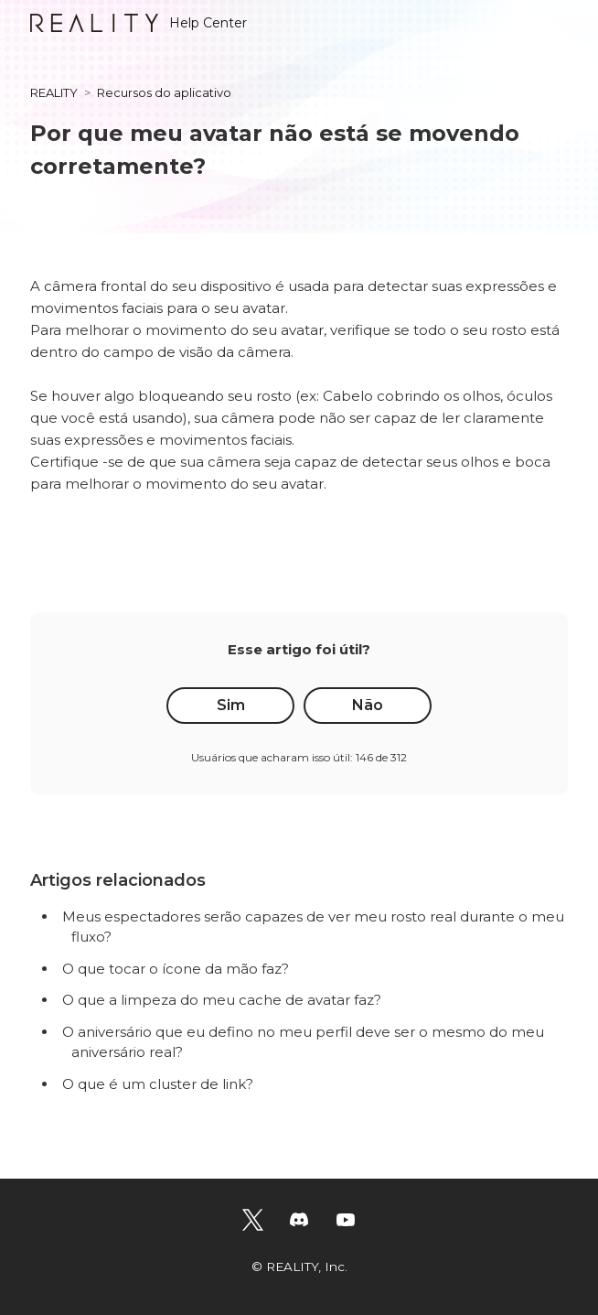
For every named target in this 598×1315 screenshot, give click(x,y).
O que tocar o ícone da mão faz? (175, 968)
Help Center (138, 23)
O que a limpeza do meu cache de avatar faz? (221, 999)
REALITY (54, 92)
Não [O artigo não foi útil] (367, 705)
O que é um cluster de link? (157, 1084)
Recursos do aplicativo (164, 92)
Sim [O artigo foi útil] (231, 705)
